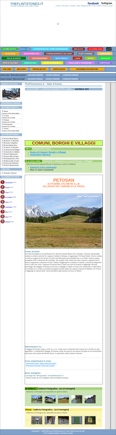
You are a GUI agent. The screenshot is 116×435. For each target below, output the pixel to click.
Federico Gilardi (53, 433)
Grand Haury (8, 207)
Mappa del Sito (86, 6)
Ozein (6, 202)
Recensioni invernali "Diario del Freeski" (40, 366)
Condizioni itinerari (70, 75)
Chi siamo (65, 6)
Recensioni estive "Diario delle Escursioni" (41, 363)
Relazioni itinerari (35, 75)
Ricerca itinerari (53, 75)
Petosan (7, 187)
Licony (7, 192)
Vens (6, 216)
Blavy (6, 212)
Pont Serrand (8, 182)
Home (58, 6)
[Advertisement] (10, 235)
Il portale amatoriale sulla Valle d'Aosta (24, 6)
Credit (99, 6)
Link (94, 6)
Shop (78, 6)
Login (110, 6)
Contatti (72, 6)
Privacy (104, 6)
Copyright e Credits (66, 433)
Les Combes (8, 197)
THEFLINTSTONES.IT (26, 4)
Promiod (7, 221)
